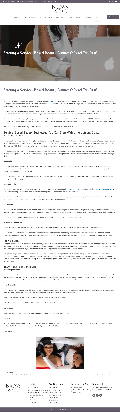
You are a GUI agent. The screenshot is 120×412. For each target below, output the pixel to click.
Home (16, 17)
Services (60, 17)
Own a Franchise (46, 17)
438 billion (54, 101)
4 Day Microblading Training (105, 189)
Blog (70, 17)
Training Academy (29, 17)
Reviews (89, 17)
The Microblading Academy (76, 189)
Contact (99, 17)
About (79, 17)
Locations (98, 22)
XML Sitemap (66, 410)
